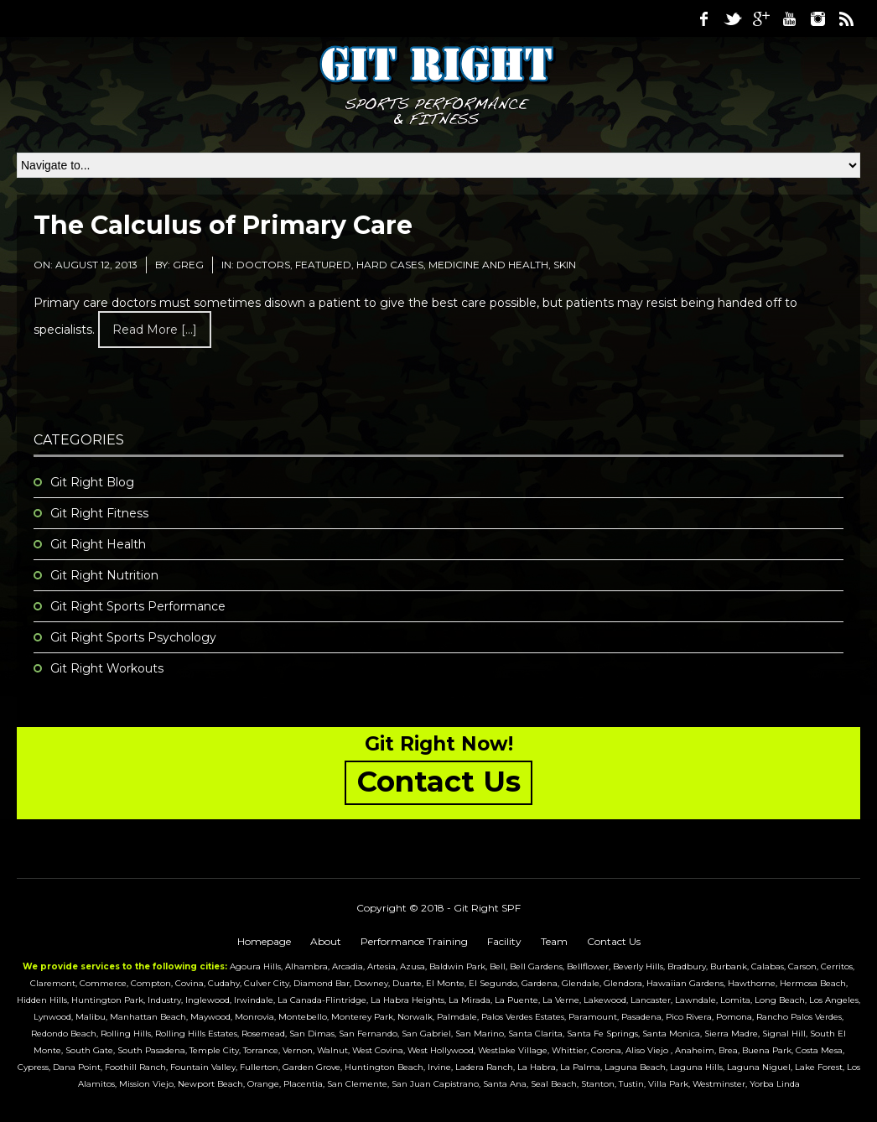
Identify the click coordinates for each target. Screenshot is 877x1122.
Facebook (703, 18)
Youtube (789, 18)
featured (323, 264)
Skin (564, 264)
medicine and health (488, 264)
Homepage (264, 941)
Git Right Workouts (106, 668)
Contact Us (614, 941)
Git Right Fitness (99, 513)
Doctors (263, 264)
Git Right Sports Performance (138, 606)
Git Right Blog (92, 482)
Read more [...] (154, 329)
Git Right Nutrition (104, 575)
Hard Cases (389, 264)
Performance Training (414, 941)
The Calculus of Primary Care (223, 225)
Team (554, 941)
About (325, 941)
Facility (504, 941)
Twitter (732, 18)
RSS (846, 18)
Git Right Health (98, 544)
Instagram (817, 18)
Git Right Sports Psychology (133, 637)
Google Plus (760, 18)
